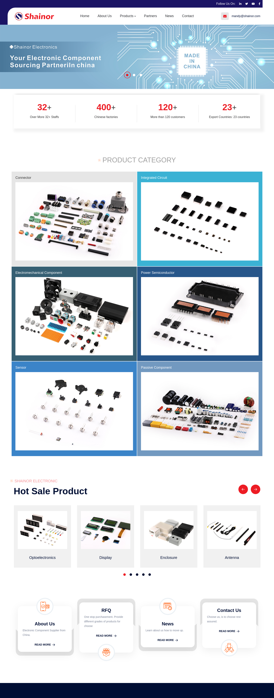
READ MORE (45, 507)
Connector (23, 178)
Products (127, 16)
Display (160, 641)
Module (160, 618)
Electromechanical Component (38, 273)
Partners (150, 16)
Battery (160, 664)
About (212, 625)
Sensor (83, 273)
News (168, 16)
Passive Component (156, 231)
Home (86, 16)
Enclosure (162, 649)
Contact (186, 16)
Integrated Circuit (154, 178)
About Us (106, 16)
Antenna (160, 657)
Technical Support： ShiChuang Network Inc (129, 688)
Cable (159, 625)
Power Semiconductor (220, 178)
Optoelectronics (165, 633)
